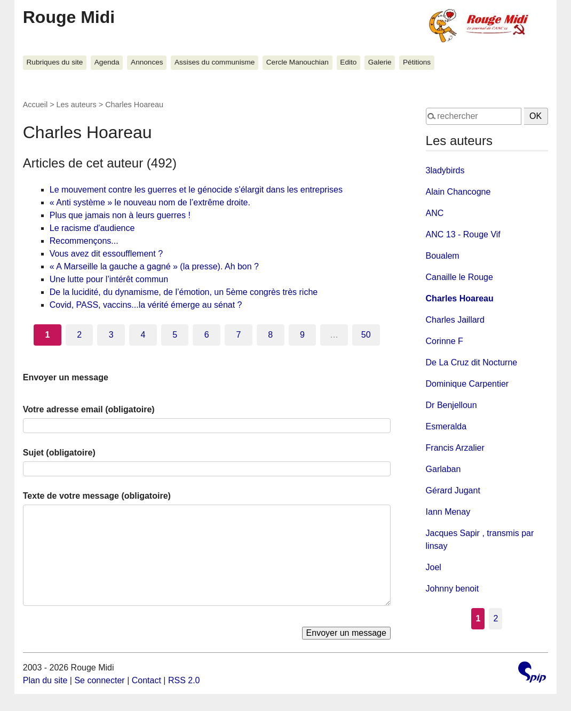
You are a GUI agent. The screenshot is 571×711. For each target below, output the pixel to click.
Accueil (35, 104)
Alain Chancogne (458, 191)
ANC (435, 213)
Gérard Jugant (453, 490)
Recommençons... (84, 240)
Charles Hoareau (460, 298)
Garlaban (443, 469)
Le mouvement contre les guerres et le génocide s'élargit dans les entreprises (196, 189)
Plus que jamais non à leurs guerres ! (120, 215)
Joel (433, 567)
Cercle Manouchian (297, 62)
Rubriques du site (55, 62)
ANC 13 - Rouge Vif (463, 234)
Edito (348, 62)
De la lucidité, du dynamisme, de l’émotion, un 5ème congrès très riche (184, 292)
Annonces (147, 62)
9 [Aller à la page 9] (302, 334)
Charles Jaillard (455, 319)
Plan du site (45, 680)
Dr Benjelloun (451, 405)
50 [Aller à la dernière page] (366, 334)
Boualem (442, 255)
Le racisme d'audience (92, 228)
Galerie (380, 62)
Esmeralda (446, 426)
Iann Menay (448, 511)
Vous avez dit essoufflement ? (106, 253)
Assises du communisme (215, 62)
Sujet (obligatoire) (59, 452)
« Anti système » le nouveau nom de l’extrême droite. (150, 202)
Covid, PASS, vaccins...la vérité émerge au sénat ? (146, 304)
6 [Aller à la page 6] (206, 334)
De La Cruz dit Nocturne (472, 362)
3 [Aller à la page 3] (111, 334)
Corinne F (444, 341)
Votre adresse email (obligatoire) (89, 409)
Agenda (107, 62)
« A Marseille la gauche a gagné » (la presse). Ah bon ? (154, 266)
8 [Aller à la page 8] (270, 334)
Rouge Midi (69, 17)
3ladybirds (445, 170)
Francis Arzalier (455, 447)
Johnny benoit (452, 588)
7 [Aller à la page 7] (238, 334)
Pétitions (417, 62)
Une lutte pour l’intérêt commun (109, 279)
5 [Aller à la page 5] (174, 334)
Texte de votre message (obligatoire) (97, 495)
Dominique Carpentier (467, 383)
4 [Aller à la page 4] (143, 334)
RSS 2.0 (184, 680)
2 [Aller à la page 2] (79, 334)
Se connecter (99, 680)
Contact (146, 680)
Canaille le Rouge (459, 277)
